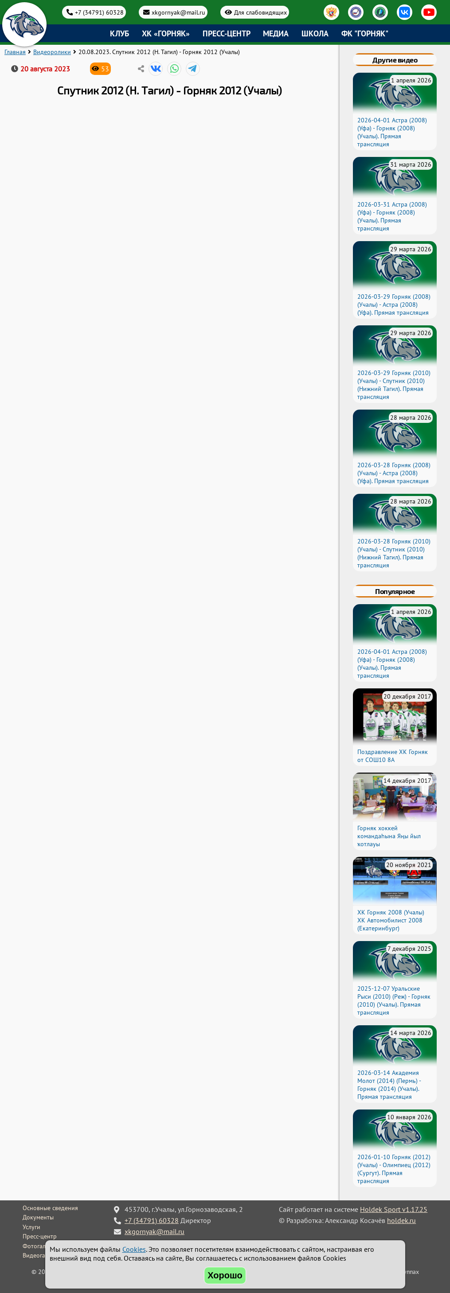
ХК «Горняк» (166, 33)
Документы (38, 1217)
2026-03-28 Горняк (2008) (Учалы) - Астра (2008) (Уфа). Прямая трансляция (393, 473)
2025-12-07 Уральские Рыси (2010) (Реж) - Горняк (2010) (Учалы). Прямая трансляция (393, 1000)
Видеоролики (52, 52)
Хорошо (225, 1275)
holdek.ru (401, 1220)
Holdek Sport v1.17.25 (393, 1209)
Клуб (119, 33)
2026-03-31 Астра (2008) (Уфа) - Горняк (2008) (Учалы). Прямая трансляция (392, 216)
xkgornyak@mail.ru (178, 12)
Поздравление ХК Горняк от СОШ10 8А (392, 756)
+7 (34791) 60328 (99, 12)
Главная (15, 52)
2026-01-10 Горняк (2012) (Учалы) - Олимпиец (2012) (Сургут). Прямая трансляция (393, 1169)
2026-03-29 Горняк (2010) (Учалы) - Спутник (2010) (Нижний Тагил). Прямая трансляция (393, 385)
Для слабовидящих (260, 12)
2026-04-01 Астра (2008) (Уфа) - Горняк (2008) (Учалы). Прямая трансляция (392, 132)
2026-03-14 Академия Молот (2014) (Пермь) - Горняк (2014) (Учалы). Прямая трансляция (389, 1085)
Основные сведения (50, 1208)
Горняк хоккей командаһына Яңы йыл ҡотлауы (389, 836)
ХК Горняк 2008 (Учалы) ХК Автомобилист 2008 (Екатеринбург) (390, 920)
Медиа (276, 33)
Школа (315, 33)
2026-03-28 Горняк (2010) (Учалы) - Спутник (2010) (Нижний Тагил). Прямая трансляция (393, 553)
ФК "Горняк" (364, 33)
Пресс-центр (226, 33)
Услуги (31, 1227)
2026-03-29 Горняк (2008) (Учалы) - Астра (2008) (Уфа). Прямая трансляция (393, 304)
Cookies (134, 1249)
